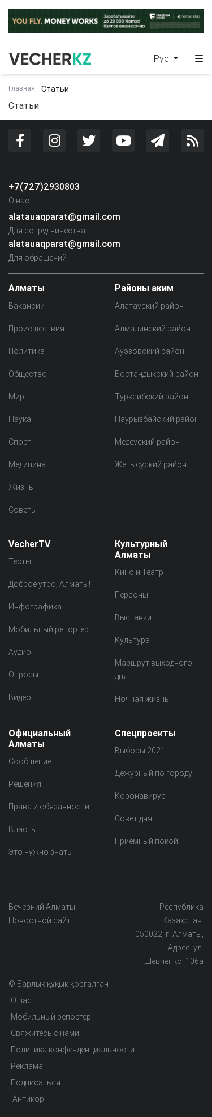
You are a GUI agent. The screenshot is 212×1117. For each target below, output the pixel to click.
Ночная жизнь (142, 699)
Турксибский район (151, 396)
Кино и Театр (139, 572)
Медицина (27, 464)
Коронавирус (140, 796)
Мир (16, 396)
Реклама (27, 1066)
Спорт (19, 442)
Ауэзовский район (149, 351)
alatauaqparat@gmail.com (64, 216)
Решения (24, 784)
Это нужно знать (40, 852)
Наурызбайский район (157, 419)
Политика (26, 351)
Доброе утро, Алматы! (49, 584)
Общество (27, 374)
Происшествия (36, 328)
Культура (132, 640)
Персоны (131, 595)
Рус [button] (162, 58)
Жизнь (20, 487)
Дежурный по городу (153, 773)
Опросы (23, 675)
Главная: (22, 88)
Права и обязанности (48, 806)
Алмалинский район (153, 328)
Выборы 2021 (140, 750)
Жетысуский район (151, 464)
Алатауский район (149, 306)
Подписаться (35, 1082)
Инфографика (35, 607)
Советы (22, 510)
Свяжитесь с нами (45, 1033)
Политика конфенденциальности (73, 1049)
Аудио (19, 652)
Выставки (133, 617)
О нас (18, 200)
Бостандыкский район (156, 374)
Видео (19, 697)
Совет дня (133, 818)
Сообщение (29, 761)
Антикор (27, 1099)
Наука (19, 419)
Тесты (19, 561)
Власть (22, 829)
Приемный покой (146, 841)
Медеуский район (147, 442)
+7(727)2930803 (44, 186)
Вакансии (26, 306)
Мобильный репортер (48, 629)
